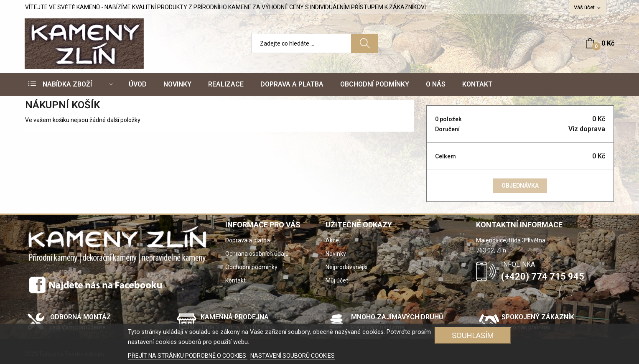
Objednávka (520, 185)
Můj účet (337, 280)
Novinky (336, 253)
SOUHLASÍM (473, 335)
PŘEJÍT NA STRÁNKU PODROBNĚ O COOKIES (187, 355)
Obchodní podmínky (251, 267)
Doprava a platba (247, 240)
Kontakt (235, 280)
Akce (332, 240)
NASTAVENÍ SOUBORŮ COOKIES (292, 355)
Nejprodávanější (346, 267)
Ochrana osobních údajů (257, 253)
